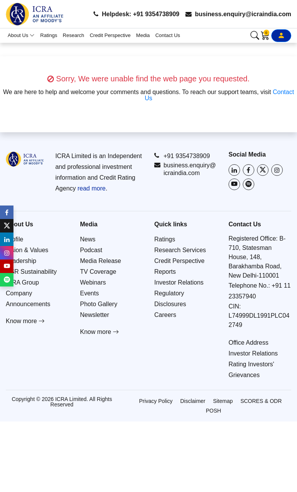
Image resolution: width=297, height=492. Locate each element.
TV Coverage (98, 271)
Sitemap (223, 401)
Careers (165, 315)
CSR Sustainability (31, 271)
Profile (14, 239)
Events (89, 293)
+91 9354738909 (182, 155)
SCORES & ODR (261, 401)
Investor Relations (179, 282)
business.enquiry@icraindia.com (238, 14)
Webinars (93, 282)
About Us (21, 35)
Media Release (100, 261)
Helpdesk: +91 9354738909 (136, 14)
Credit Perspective (110, 35)
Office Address (249, 342)
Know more (25, 321)
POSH (213, 411)
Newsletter (94, 315)
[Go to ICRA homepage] (25, 159)
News (87, 239)
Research (73, 35)
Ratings (48, 35)
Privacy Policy (155, 401)
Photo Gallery (98, 304)
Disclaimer (192, 401)
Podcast (91, 250)
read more (91, 188)
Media (143, 35)
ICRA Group (22, 282)
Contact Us (167, 35)
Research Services (180, 250)
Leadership (21, 261)
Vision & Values (27, 250)
